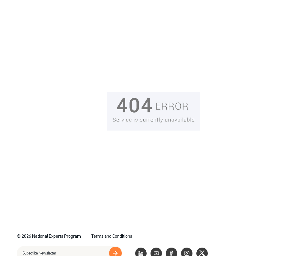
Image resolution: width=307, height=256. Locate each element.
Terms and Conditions (111, 236)
